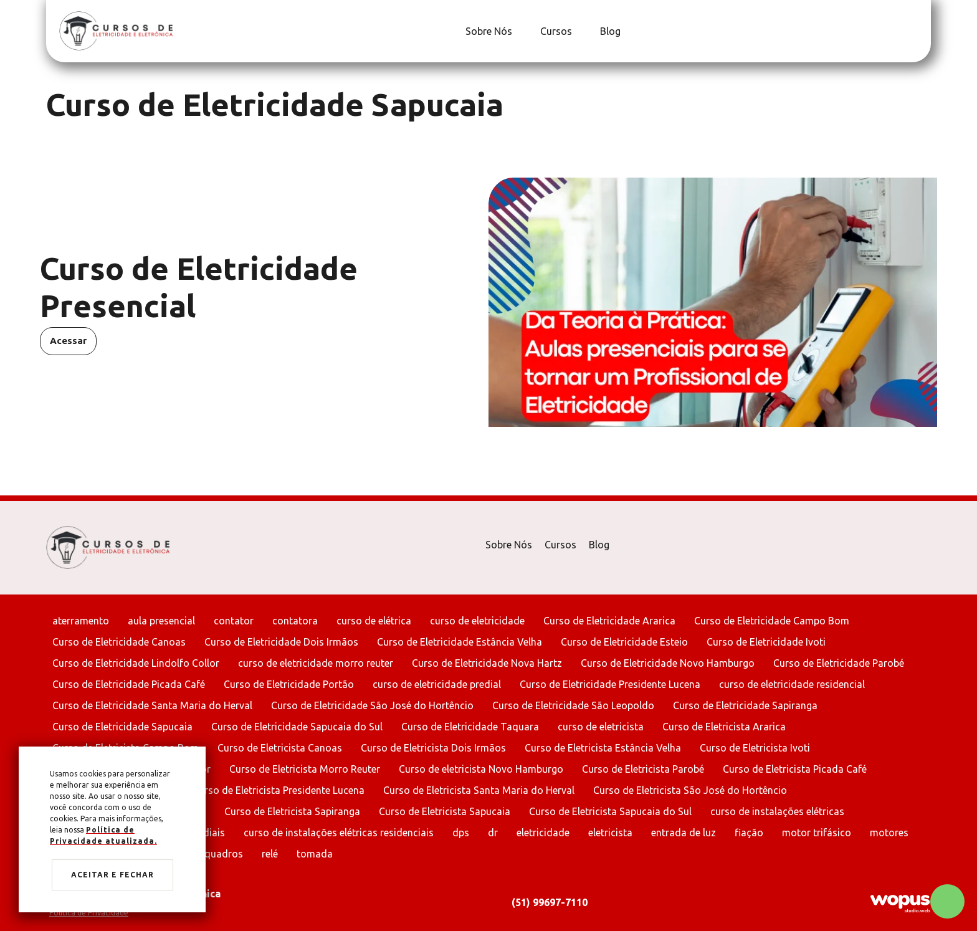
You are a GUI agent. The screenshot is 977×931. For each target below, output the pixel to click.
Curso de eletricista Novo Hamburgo (481, 769)
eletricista (610, 832)
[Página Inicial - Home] (116, 30)
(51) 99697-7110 (550, 902)
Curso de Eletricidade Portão (289, 684)
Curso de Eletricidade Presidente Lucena (610, 684)
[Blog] (608, 31)
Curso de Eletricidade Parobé (838, 663)
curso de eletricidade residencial (792, 684)
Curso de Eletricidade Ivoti (766, 641)
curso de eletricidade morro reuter (315, 663)
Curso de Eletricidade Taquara (470, 726)
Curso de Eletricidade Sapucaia (122, 726)
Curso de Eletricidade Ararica (609, 620)
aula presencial (161, 620)
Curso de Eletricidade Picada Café (128, 684)
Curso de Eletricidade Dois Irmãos (281, 641)
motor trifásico (816, 832)
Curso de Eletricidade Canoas (119, 641)
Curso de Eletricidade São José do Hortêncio (372, 705)
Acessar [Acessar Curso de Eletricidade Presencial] (68, 340)
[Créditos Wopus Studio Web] (900, 903)
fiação (749, 832)
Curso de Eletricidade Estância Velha (459, 641)
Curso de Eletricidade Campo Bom (771, 620)
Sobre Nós (508, 544)
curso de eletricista (601, 726)
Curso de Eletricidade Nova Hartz (487, 663)
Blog (599, 544)
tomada (315, 853)
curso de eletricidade (477, 620)
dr (493, 832)
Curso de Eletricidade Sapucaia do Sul (297, 726)
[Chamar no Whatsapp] (947, 901)
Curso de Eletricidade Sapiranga (745, 705)
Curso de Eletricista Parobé (643, 769)
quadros (223, 853)
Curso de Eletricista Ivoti (755, 747)
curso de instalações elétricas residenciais (339, 832)
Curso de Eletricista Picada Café (795, 769)
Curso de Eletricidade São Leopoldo (573, 705)
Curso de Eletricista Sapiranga (292, 811)
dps (460, 832)
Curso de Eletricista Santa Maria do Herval (478, 790)
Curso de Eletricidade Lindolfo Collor (135, 663)
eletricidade (543, 832)
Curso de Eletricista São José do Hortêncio (690, 790)
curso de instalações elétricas (777, 811)
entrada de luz (683, 832)
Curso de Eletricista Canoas (279, 747)
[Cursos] (554, 31)
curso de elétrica (373, 620)
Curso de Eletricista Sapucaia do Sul (610, 811)
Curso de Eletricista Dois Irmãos (433, 747)
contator (234, 620)
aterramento (80, 620)
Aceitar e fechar (112, 875)
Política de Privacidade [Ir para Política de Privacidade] (88, 913)
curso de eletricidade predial (437, 684)
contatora (295, 620)
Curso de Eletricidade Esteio (624, 641)
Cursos (560, 544)
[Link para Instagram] (915, 31)
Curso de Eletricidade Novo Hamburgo (668, 663)
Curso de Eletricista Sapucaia (444, 811)
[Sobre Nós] (487, 31)
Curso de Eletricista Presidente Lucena (279, 790)
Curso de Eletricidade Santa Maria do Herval (152, 705)
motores (889, 832)
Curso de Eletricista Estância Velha (603, 747)
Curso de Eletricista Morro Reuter (304, 769)
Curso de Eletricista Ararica (724, 726)
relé (270, 853)
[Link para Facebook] (909, 31)
